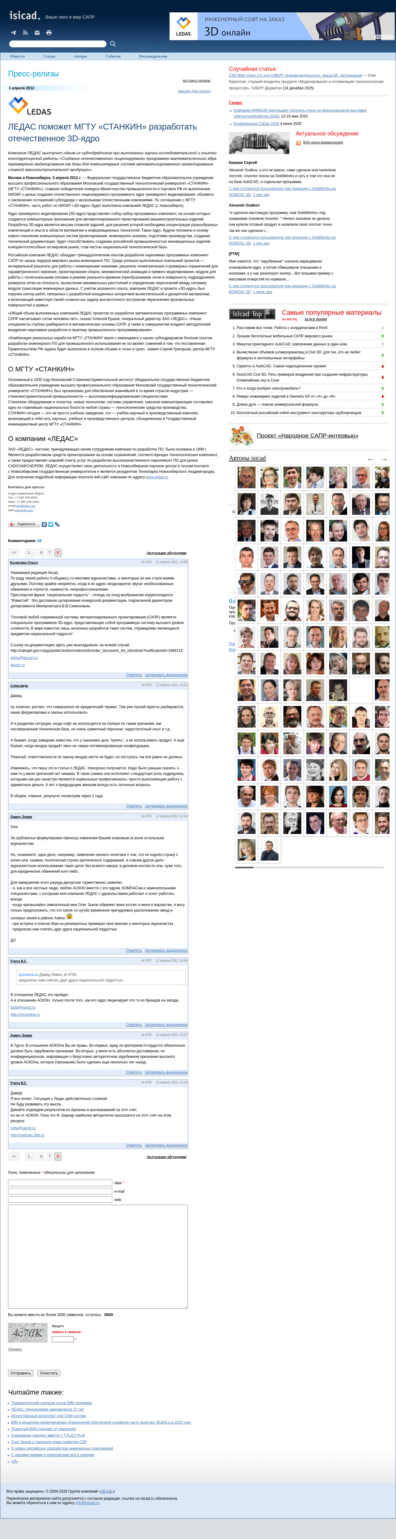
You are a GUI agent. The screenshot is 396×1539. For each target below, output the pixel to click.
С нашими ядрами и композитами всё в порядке (52, 1475)
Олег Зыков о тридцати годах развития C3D (49, 1462)
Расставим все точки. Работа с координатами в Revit (282, 328)
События (113, 56)
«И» (14, 1482)
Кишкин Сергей (243, 162)
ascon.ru (18, 665)
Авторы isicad (247, 458)
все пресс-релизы (196, 80)
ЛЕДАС (107, 1512)
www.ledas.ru (157, 477)
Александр (19, 685)
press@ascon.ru (24, 658)
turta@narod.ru (23, 1007)
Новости (17, 56)
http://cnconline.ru (25, 1014)
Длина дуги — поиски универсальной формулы (277, 404)
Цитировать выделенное (166, 675)
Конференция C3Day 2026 (256, 124)
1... (31, 552)
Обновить (15, 1369)
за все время (315, 319)
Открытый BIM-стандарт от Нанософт (43, 1449)
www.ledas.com (24, 510)
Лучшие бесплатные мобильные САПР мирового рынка (284, 336)
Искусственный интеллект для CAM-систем (48, 1436)
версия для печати (194, 91)
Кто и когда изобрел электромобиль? (268, 388)
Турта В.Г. (18, 961)
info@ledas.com (26, 505)
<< (14, 552)
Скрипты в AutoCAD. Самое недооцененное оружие (281, 366)
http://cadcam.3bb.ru (27, 1135)
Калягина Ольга (24, 562)
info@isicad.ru (87, 1523)
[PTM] (234, 254)
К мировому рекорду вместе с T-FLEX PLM (48, 1456)
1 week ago (262, 292)
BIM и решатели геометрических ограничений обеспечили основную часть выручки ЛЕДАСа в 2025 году (101, 1443)
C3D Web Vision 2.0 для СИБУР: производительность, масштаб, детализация (295, 75)
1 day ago (261, 195)
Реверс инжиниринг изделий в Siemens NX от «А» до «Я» (286, 396)
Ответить (134, 675)
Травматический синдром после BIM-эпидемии (51, 1423)
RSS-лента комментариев (323, 142)
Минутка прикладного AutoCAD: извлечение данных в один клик (292, 344)
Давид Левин (21, 816)
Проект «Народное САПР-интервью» (308, 435)
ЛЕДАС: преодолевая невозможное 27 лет (47, 1430)
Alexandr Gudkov (244, 205)
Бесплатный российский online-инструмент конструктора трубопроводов (299, 413)
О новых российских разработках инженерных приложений (62, 1469)
